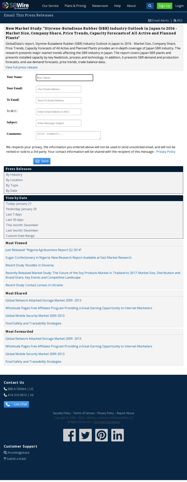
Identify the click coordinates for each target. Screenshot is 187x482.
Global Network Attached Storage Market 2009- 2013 (43, 301)
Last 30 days (14, 221)
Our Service (50, 6)
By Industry (14, 176)
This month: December (22, 226)
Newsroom (100, 6)
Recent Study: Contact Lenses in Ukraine (34, 286)
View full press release (22, 67)
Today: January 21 (18, 205)
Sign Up (164, 6)
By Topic (12, 186)
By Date (11, 192)
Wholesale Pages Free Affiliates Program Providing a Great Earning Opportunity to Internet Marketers (79, 309)
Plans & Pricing (75, 6)
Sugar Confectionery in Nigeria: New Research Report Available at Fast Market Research (68, 259)
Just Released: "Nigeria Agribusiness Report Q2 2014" (43, 251)
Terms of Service (84, 414)
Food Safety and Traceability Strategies (33, 324)
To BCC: (12, 111)
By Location (14, 181)
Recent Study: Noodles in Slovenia (30, 266)
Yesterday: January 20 (21, 210)
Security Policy (62, 414)
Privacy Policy (165, 153)
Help (117, 6)
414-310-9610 (17, 396)
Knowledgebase (18, 454)
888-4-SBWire (17, 390)
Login (179, 6)
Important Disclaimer (107, 423)
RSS (179, 20)
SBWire (15, 5)
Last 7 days (14, 215)
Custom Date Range (20, 237)
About (131, 6)
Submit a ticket (16, 460)
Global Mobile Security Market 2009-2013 (35, 317)
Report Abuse (125, 414)
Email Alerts (160, 20)
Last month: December (22, 231)
